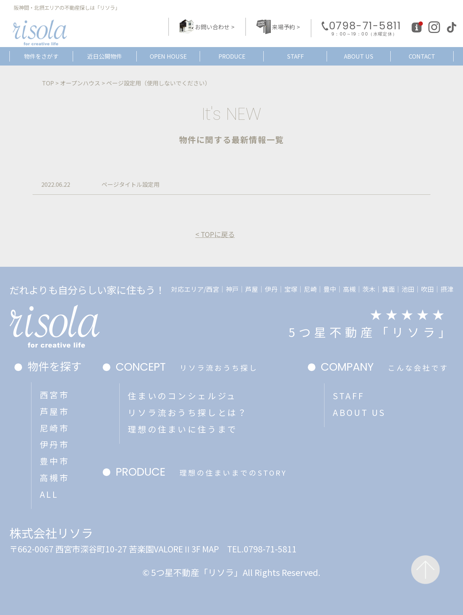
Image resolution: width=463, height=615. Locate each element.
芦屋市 (55, 411)
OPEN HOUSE (168, 56)
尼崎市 (55, 428)
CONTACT (422, 56)
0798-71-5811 (365, 28)
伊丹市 (55, 444)
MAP (210, 549)
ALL (49, 494)
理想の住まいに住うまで (182, 429)
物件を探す (54, 366)
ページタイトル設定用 (131, 184)
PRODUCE (231, 56)
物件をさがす (41, 56)
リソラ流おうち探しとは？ (187, 412)
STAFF (295, 56)
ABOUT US (358, 56)
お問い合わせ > (214, 26)
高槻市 (55, 477)
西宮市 (55, 394)
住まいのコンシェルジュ (182, 395)
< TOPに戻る (215, 234)
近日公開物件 (104, 56)
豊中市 (55, 461)
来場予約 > (286, 26)
